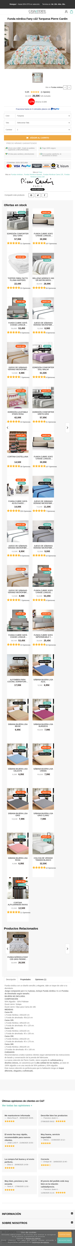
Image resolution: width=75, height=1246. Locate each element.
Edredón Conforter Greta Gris (43, 413)
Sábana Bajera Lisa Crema (43, 770)
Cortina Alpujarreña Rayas (18, 904)
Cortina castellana (17, 457)
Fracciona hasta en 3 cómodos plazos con (37, 109)
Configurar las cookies (40, 1242)
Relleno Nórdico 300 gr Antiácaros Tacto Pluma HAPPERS (43, 279)
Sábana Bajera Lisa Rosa (18, 859)
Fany (40, 172)
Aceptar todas (64, 1234)
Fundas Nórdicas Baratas (33, 174)
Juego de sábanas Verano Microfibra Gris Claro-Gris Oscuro (43, 547)
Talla (7, 123)
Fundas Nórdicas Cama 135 (53, 174)
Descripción (11, 979)
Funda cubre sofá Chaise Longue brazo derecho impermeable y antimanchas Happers (17, 636)
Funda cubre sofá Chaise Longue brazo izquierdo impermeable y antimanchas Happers (17, 324)
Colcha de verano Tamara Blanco (43, 859)
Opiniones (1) (40, 979)
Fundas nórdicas (57, 87)
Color (8, 116)
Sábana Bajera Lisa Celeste (18, 770)
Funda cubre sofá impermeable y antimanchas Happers (43, 636)
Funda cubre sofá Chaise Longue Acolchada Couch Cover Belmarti (43, 235)
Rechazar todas (65, 1240)
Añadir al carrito (37, 138)
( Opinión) (45, 92)
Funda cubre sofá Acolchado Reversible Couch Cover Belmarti (17, 502)
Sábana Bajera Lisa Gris (18, 814)
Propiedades (25, 979)
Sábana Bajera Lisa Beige (18, 725)
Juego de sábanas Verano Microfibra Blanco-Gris (43, 324)
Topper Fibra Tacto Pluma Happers (18, 279)
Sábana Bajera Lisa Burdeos (43, 725)
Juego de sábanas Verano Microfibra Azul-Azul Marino (43, 502)
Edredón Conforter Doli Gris (17, 235)
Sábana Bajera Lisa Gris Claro (43, 814)
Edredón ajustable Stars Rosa (18, 413)
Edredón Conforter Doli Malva (43, 368)
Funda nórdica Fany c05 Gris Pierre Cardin (18, 958)
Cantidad (9, 130)
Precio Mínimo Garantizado (21, 143)
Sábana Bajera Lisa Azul (43, 681)
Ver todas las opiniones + (17, 1105)
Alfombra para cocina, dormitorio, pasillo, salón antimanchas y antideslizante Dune (17, 681)
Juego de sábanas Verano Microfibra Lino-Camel (18, 368)
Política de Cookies (33, 1238)
